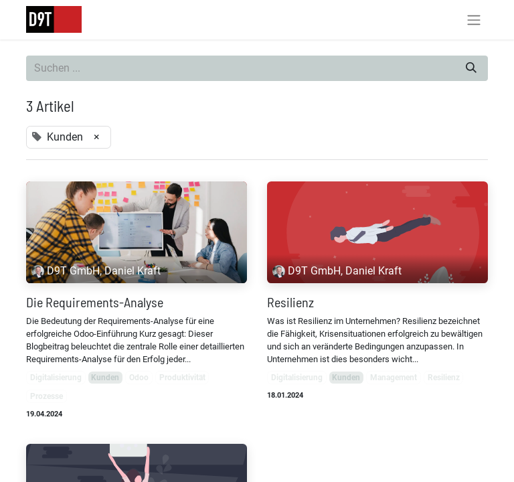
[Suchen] (471, 68)
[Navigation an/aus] (474, 19)
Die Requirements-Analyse (94, 302)
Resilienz (290, 302)
